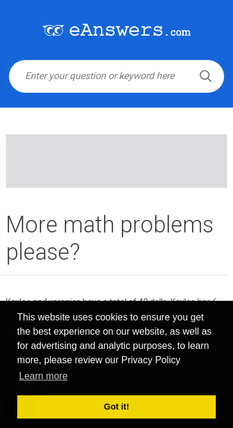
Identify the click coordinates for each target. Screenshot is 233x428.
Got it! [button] (116, 406)
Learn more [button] (43, 376)
